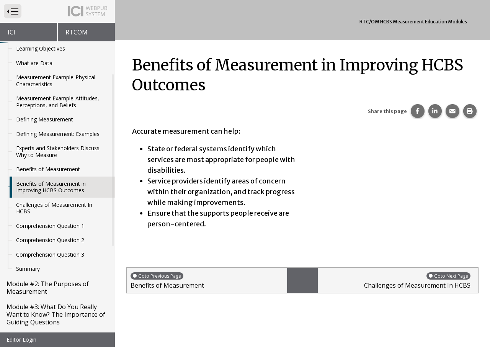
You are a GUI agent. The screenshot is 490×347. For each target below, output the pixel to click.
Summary (28, 233)
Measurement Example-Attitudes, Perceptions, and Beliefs (57, 66)
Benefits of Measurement (48, 133)
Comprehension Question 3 (50, 219)
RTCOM (76, 32)
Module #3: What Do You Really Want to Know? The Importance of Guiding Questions (56, 279)
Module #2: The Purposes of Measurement (48, 252)
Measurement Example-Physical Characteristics (55, 45)
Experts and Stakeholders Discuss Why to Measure (58, 116)
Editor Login (21, 339)
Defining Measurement (44, 84)
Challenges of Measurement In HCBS (54, 173)
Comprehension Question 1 (50, 190)
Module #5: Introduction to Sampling (45, 329)
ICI (11, 32)
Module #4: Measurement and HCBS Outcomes (50, 306)
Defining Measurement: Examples (58, 98)
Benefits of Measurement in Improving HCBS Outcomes (51, 152)
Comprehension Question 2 (50, 204)
